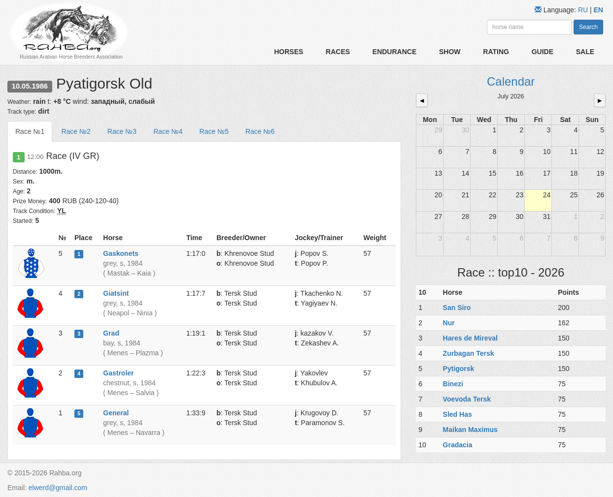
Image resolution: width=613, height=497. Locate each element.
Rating (496, 52)
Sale (585, 52)
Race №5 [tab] (214, 131)
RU (584, 10)
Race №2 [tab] (75, 131)
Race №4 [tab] (167, 131)
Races (338, 52)
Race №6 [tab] (259, 131)
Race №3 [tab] (121, 131)
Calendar (511, 81)
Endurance (394, 52)
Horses (288, 52)
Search (588, 27)
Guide (542, 52)
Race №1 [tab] (29, 131)
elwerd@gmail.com (58, 488)
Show (450, 52)
